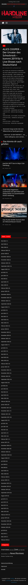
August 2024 (4, 307)
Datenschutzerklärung (7, 563)
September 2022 (5, 379)
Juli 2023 (3, 348)
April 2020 (3, 470)
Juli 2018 (3, 530)
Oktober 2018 (4, 527)
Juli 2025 (3, 272)
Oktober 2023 (4, 338)
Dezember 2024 (5, 294)
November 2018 (5, 524)
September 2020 (5, 455)
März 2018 (3, 536)
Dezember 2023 (5, 332)
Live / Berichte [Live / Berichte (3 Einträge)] (21, 550)
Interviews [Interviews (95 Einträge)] (5, 549)
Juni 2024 (3, 313)
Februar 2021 (4, 439)
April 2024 (3, 319)
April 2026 (3, 244)
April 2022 (3, 395)
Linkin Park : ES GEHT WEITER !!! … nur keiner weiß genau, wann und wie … (15, 136)
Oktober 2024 (4, 300)
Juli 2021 (3, 423)
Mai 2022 (3, 392)
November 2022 (5, 373)
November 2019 (5, 486)
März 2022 (3, 398)
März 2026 (3, 247)
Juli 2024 (3, 310)
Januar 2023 (4, 367)
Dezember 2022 (5, 370)
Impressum (4, 566)
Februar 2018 (4, 540)
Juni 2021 (3, 426)
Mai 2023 (3, 354)
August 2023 (4, 344)
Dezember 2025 (5, 256)
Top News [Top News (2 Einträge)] (7, 556)
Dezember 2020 (5, 445)
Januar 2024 (4, 329)
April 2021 (3, 433)
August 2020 (4, 458)
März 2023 (3, 360)
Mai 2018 (3, 533)
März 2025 (3, 285)
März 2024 (3, 322)
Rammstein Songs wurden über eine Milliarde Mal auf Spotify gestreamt (12, 130)
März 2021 (3, 436)
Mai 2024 (3, 316)
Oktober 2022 (4, 376)
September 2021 (5, 417)
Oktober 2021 (4, 414)
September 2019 (5, 492)
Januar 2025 (4, 291)
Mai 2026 (3, 241)
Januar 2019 (4, 518)
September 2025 (5, 266)
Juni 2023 (3, 351)
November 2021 (5, 411)
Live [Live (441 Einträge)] (16, 549)
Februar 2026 (4, 250)
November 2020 (5, 448)
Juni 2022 (3, 389)
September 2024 (5, 304)
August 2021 (4, 420)
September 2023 (5, 341)
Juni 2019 (3, 502)
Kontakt (3, 569)
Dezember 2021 (5, 407)
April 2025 (3, 282)
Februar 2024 (4, 326)
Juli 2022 (3, 385)
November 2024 (5, 297)
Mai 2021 (3, 429)
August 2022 (4, 382)
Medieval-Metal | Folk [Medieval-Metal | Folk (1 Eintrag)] (5, 553)
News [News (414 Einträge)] (12, 553)
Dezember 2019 (5, 483)
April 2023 (3, 357)
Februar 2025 (4, 288)
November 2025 (5, 260)
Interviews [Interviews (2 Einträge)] (11, 549)
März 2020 (3, 473)
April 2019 (3, 508)
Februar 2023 (4, 363)
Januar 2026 (4, 253)
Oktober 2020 (4, 451)
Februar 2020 (4, 477)
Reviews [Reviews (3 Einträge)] (3, 556)
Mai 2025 (3, 278)
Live (4, 45)
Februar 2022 (4, 401)
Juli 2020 (3, 461)
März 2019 (3, 511)
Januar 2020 (4, 480)
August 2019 (4, 495)
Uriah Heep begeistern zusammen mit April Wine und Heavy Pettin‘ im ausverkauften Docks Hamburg (13, 192)
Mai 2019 (3, 505)
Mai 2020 (3, 467)
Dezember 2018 (5, 521)
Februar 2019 (4, 514)
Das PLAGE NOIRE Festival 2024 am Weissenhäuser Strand (14, 221)
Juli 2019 (3, 499)
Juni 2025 (3, 275)
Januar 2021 (4, 442)
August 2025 (4, 269)
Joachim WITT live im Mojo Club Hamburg (13, 164)
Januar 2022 (4, 404)
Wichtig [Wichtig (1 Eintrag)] (11, 556)
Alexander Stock (17, 68)
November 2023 (5, 335)
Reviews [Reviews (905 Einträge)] (20, 553)
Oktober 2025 (4, 263)
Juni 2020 (3, 464)
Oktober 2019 (4, 489)
